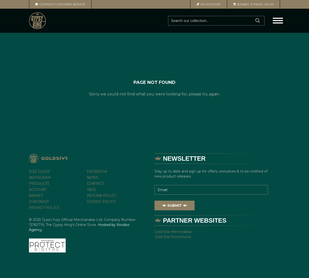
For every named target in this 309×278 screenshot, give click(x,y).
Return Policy (102, 195)
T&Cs (91, 189)
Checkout (39, 201)
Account (209, 4)
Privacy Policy (44, 207)
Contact (95, 183)
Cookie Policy (101, 201)
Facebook (97, 171)
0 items (253, 4)
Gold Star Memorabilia (172, 232)
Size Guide (39, 171)
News (92, 177)
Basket (36, 195)
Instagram (40, 177)
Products (39, 183)
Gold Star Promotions (172, 237)
